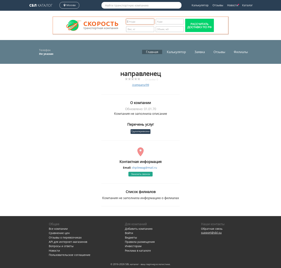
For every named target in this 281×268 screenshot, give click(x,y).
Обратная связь (211, 229)
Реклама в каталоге (138, 250)
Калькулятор (200, 5)
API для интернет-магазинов (68, 242)
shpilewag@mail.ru (144, 167)
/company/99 (140, 85)
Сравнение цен (59, 233)
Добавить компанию (139, 229)
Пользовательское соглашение (69, 255)
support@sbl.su (211, 232)
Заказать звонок (140, 174)
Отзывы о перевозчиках (65, 237)
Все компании (58, 229)
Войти (129, 233)
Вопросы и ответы (61, 246)
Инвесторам (133, 246)
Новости (233, 5)
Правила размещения (140, 242)
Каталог (40, 5)
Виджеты (131, 237)
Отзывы (218, 5)
